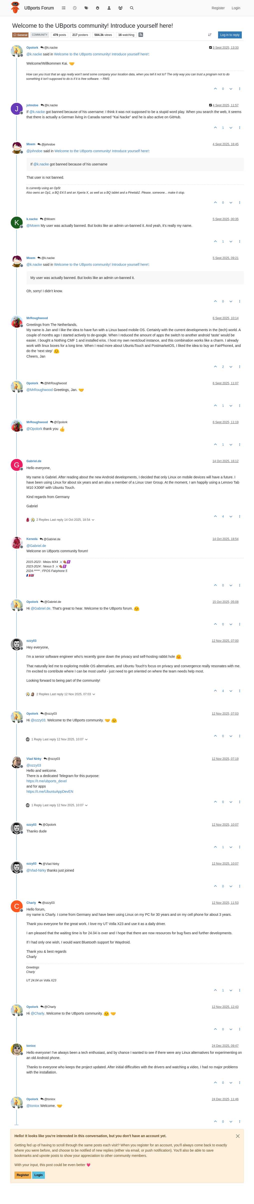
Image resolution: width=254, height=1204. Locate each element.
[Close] (238, 1136)
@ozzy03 (48, 713)
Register (23, 1175)
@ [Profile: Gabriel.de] (36, 546)
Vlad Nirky (33, 759)
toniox (31, 1046)
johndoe (32, 105)
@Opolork (59, 422)
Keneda (31, 539)
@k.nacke (49, 47)
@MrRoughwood (53, 383)
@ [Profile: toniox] (32, 1106)
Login (38, 1175)
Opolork (32, 47)
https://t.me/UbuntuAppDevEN (49, 792)
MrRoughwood (37, 318)
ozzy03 (31, 641)
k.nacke (32, 219)
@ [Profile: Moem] (33, 226)
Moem (30, 144)
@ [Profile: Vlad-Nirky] (36, 870)
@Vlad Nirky (49, 864)
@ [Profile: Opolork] (34, 429)
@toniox (47, 1099)
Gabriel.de (33, 461)
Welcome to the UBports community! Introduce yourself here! (101, 54)
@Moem (47, 219)
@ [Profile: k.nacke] (34, 54)
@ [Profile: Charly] (37, 1013)
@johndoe (46, 144)
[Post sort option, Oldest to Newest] (210, 34)
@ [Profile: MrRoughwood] (39, 390)
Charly (31, 903)
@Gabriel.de (50, 539)
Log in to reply (230, 35)
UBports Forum (39, 7)
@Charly (48, 1007)
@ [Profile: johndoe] (34, 151)
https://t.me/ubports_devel (46, 781)
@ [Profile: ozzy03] (38, 720)
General (20, 34)
